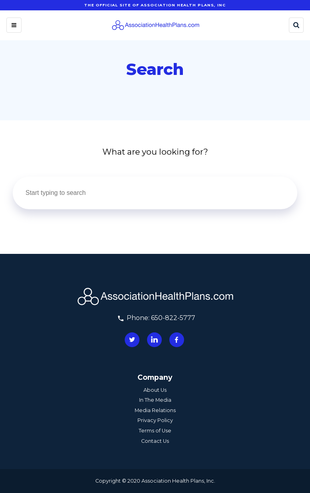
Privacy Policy (155, 420)
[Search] (296, 25)
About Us (155, 390)
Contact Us (155, 441)
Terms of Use (155, 431)
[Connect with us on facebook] (176, 339)
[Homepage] (155, 25)
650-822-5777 (173, 318)
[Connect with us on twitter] (132, 339)
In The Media (155, 400)
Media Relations (155, 410)
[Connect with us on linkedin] (154, 339)
